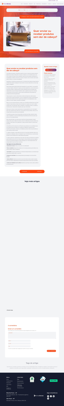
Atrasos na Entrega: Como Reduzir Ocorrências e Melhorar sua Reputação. (49, 80)
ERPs (7, 386)
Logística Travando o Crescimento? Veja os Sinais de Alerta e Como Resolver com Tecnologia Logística (49, 87)
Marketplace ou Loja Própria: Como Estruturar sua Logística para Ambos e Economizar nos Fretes (50, 91)
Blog (34, 3)
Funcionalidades (44, 3)
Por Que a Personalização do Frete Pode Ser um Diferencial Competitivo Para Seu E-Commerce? (50, 83)
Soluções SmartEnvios (35, 16)
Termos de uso (20, 387)
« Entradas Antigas (9, 310)
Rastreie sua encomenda (51, 0)
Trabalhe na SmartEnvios (8, 388)
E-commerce (23, 16)
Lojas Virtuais (8, 384)
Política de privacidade (19, 385)
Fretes (28, 16)
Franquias (49, 3)
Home (22, 3)
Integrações (30, 3)
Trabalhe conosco (38, 3)
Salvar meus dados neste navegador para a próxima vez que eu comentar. (21, 348)
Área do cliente (20, 383)
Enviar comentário (51, 350)
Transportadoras (26, 3)
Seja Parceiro (54, 3)
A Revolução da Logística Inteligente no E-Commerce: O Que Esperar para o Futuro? (50, 76)
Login (57, 0)
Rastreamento (20, 381)
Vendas (41, 16)
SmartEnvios (30, 51)
